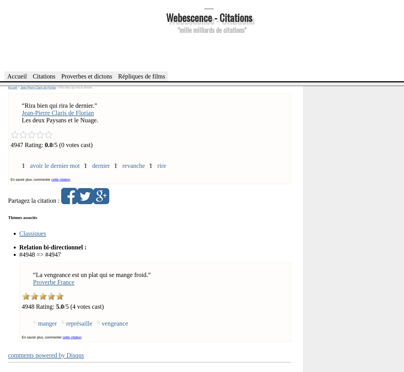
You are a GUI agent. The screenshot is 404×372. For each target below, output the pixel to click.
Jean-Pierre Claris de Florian (58, 112)
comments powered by (46, 355)
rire (161, 165)
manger (47, 323)
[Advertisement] (209, 51)
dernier (101, 165)
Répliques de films (141, 76)
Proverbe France (53, 282)
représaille (79, 323)
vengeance (115, 323)
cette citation (60, 180)
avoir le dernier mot (55, 165)
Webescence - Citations (209, 17)
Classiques (32, 233)
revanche (133, 165)
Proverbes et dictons (87, 76)
